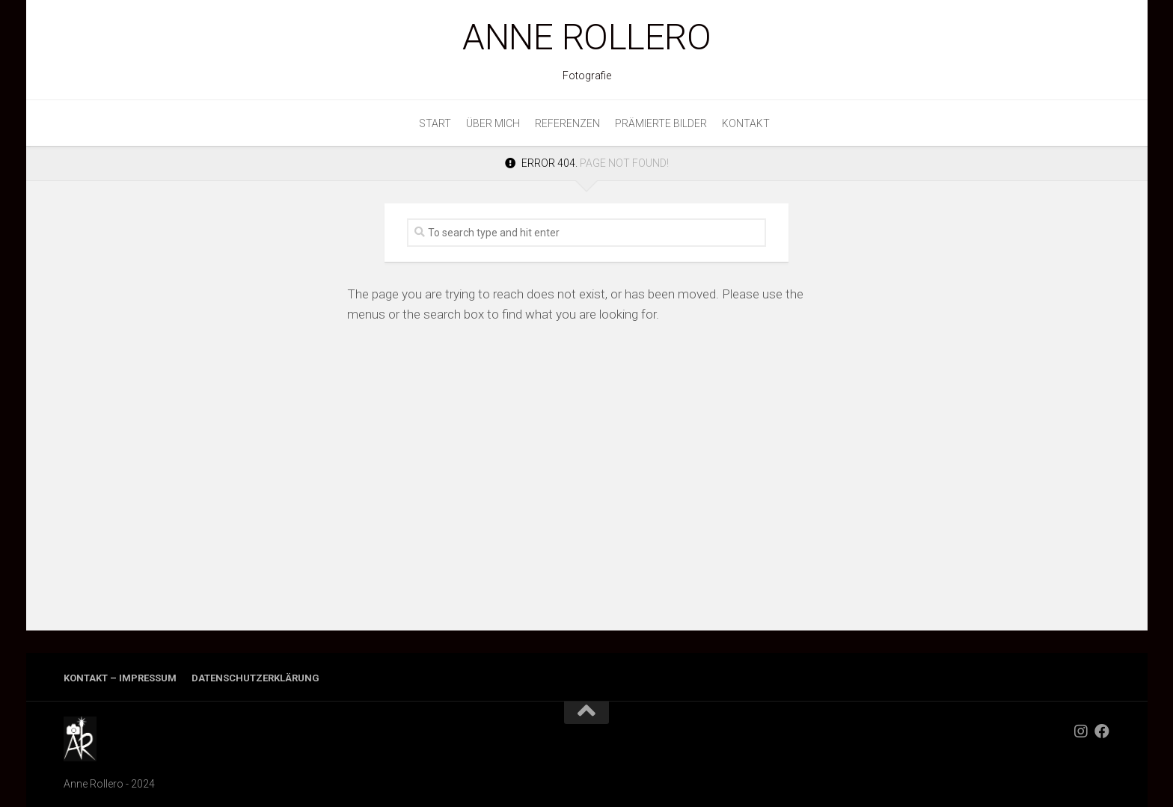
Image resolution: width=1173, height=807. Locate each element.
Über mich (493, 123)
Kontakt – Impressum (120, 678)
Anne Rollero (586, 37)
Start (435, 123)
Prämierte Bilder (661, 123)
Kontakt (746, 123)
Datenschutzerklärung (255, 678)
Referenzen (567, 123)
